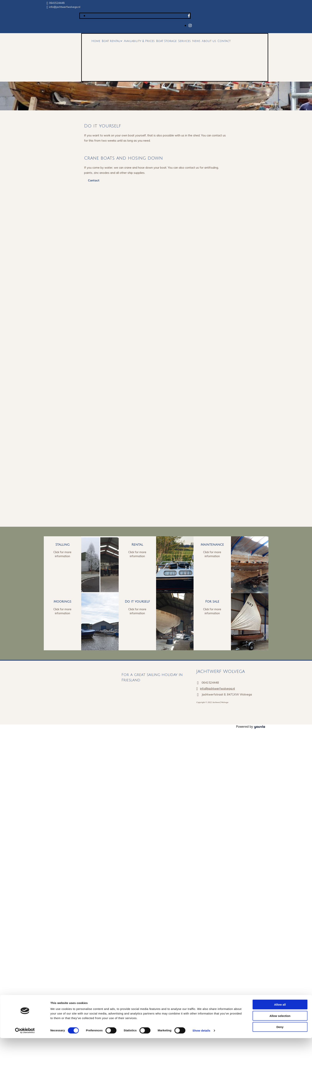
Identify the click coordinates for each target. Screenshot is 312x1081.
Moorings (62, 601)
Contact (224, 41)
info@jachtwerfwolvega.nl (64, 6)
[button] (93, 180)
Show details (201, 564)
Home (95, 41)
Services (184, 41)
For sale (212, 601)
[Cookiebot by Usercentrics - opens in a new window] (25, 564)
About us (209, 41)
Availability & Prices (139, 41)
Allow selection (279, 549)
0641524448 (57, 2)
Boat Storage (166, 41)
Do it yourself (137, 601)
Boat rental (111, 41)
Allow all (280, 538)
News (196, 41)
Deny (280, 560)
